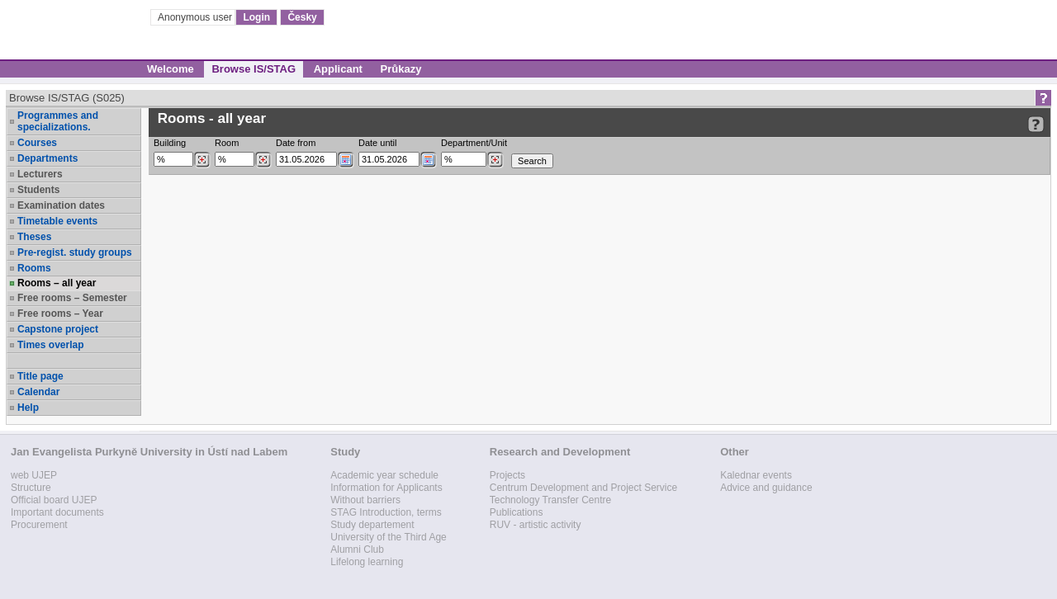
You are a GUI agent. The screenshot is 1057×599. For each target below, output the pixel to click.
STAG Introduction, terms (386, 512)
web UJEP (34, 475)
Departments (47, 158)
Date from (295, 143)
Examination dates (61, 205)
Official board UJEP (54, 500)
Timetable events (57, 221)
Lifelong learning (366, 562)
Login (256, 17)
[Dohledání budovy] (202, 160)
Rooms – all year (56, 283)
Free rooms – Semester (72, 298)
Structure (31, 487)
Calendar (38, 392)
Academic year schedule (384, 475)
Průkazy (401, 69)
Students (38, 190)
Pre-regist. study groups (74, 252)
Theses (34, 237)
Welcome (170, 69)
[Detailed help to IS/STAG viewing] (1036, 124)
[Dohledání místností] (263, 160)
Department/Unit (474, 143)
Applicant (338, 69)
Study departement (372, 525)
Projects (507, 475)
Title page (40, 376)
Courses (37, 143)
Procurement (39, 525)
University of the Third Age (388, 537)
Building (170, 143)
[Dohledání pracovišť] (495, 160)
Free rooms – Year (60, 313)
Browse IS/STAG (253, 69)
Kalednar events (756, 475)
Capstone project (57, 329)
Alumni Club (357, 549)
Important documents (57, 512)
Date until (377, 143)
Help (28, 407)
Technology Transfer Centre (550, 500)
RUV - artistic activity (535, 525)
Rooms (34, 268)
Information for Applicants (386, 487)
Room (227, 143)
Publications (516, 512)
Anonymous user (196, 17)
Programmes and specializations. (57, 121)
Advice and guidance (766, 487)
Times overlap (50, 345)
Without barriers (365, 500)
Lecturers (40, 174)
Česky (301, 17)
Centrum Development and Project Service (583, 487)
